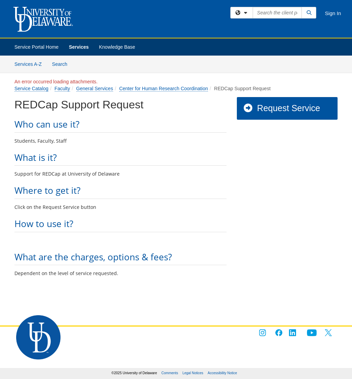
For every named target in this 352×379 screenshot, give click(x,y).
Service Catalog (31, 88)
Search (62, 63)
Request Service (281, 108)
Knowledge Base (117, 47)
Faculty (62, 88)
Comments (170, 373)
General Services (94, 88)
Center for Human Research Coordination (163, 88)
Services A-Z (28, 64)
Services (79, 47)
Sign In (333, 13)
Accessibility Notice (222, 373)
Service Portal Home (36, 47)
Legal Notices (193, 373)
